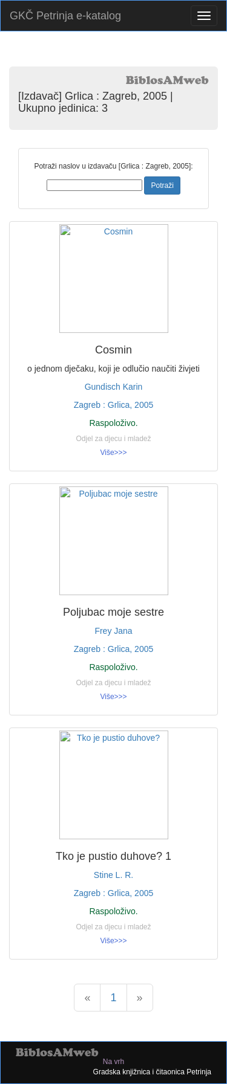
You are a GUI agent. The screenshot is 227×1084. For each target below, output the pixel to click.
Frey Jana (113, 631)
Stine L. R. (113, 875)
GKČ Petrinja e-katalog (65, 16)
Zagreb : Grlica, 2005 (114, 405)
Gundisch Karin (114, 387)
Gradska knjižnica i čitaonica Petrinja (152, 1072)
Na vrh (113, 1061)
